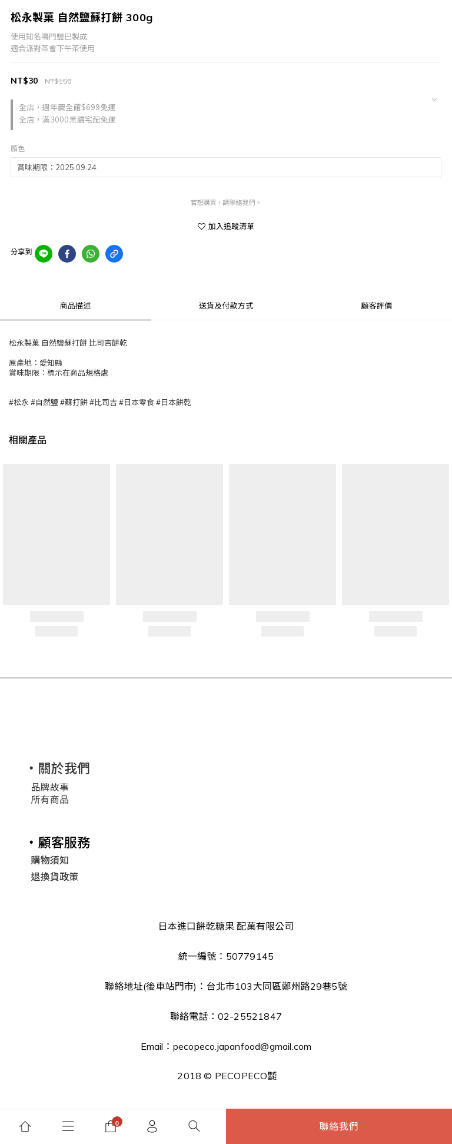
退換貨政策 (54, 877)
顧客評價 (377, 305)
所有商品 (50, 799)
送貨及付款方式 (226, 305)
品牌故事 (50, 787)
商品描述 (75, 305)
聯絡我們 (339, 1126)
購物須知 (50, 860)
